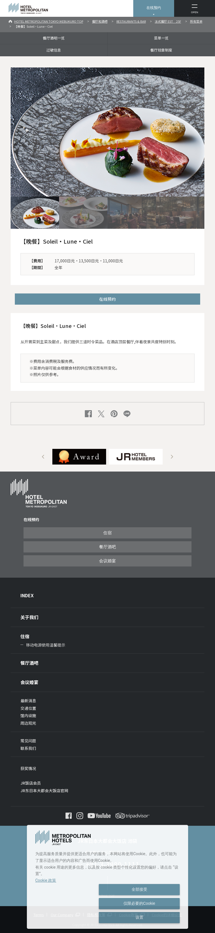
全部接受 (139, 889)
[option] (79, 457)
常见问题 (28, 740)
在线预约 (153, 8)
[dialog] (107, 877)
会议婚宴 (107, 561)
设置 (139, 917)
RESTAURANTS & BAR (131, 21)
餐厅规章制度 (161, 50)
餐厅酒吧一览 (54, 38)
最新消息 (28, 700)
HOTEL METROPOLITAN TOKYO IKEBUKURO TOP (48, 21)
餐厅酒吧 (107, 547)
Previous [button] (43, 457)
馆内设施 (28, 715)
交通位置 (28, 708)
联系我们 (28, 748)
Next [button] (172, 457)
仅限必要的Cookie (139, 903)
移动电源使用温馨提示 (45, 645)
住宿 (107, 533)
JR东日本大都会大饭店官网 (44, 790)
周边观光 (28, 723)
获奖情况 (28, 768)
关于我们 (29, 617)
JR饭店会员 (30, 783)
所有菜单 (196, 21)
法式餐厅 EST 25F (168, 21)
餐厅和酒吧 (100, 21)
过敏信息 (53, 50)
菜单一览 (161, 38)
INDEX (27, 595)
